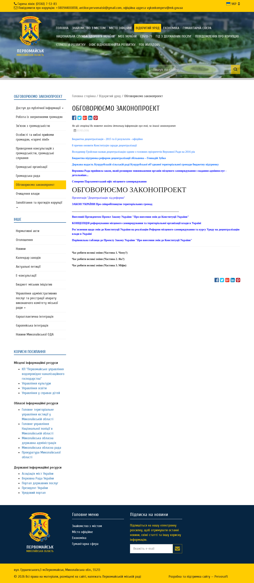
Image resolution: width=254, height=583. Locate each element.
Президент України (35, 488)
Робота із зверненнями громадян (39, 117)
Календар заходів (28, 258)
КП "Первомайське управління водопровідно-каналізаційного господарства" (43, 374)
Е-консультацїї (26, 275)
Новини (21, 249)
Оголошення (24, 240)
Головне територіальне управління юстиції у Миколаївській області (38, 414)
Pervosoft (221, 576)
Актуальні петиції (28, 267)
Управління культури (36, 383)
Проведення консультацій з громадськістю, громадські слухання (35, 153)
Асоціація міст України (37, 474)
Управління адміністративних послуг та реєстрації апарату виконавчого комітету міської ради (37, 300)
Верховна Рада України (38, 478)
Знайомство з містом (89, 28)
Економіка (171, 28)
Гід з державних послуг (174, 36)
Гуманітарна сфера (197, 28)
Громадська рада (28, 176)
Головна (62, 28)
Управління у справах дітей (41, 393)
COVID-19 (146, 36)
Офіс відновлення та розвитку (112, 45)
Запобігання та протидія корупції (39, 204)
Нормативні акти (27, 231)
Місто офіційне (120, 28)
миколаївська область (30, 52)
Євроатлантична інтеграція (34, 317)
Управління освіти (34, 388)
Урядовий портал (34, 493)
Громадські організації (31, 167)
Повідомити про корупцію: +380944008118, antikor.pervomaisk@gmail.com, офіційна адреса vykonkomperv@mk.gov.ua (100, 8)
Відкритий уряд (148, 28)
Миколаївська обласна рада (41, 448)
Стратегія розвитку (70, 45)
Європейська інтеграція (32, 325)
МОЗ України (127, 36)
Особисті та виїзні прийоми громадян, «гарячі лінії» (35, 137)
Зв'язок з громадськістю (33, 126)
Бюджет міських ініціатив (34, 284)
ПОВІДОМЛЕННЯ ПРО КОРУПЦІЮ (217, 36)
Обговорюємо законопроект (35, 185)
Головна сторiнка (84, 96)
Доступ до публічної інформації (40, 108)
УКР (231, 4)
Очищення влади (27, 194)
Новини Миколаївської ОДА (35, 334)
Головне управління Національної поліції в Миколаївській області (37, 428)
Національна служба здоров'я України (85, 36)
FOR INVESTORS (149, 45)
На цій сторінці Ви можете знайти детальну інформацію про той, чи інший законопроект (124, 126)
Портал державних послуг (40, 483)
